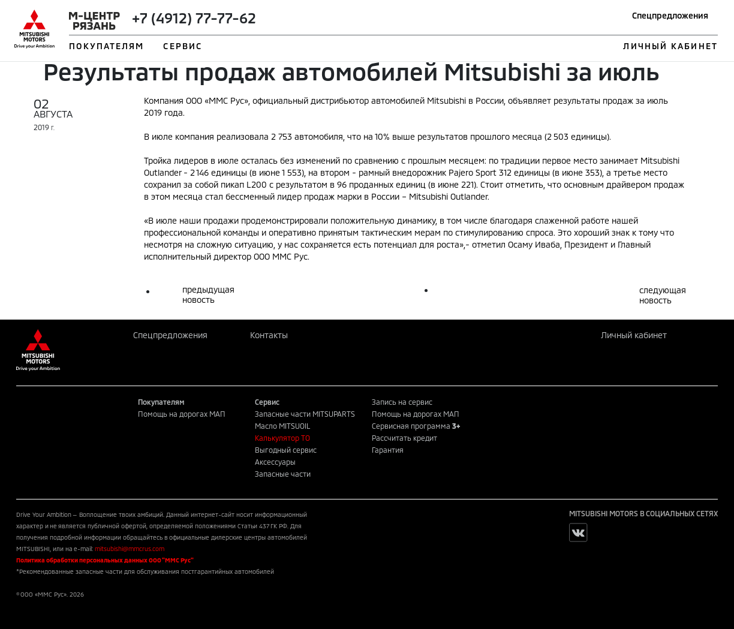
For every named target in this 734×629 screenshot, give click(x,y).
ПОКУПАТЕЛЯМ (106, 46)
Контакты (269, 335)
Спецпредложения (670, 15)
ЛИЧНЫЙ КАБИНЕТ (670, 46)
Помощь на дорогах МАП (181, 414)
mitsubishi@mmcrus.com (129, 548)
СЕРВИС (182, 46)
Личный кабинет (634, 335)
